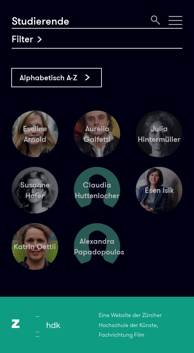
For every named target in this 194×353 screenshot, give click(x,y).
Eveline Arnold (35, 134)
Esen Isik (159, 190)
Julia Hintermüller (159, 134)
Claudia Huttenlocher (97, 190)
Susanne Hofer (35, 190)
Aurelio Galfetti (97, 134)
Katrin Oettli (35, 246)
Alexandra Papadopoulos (97, 246)
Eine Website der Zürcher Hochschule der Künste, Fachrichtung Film (130, 325)
